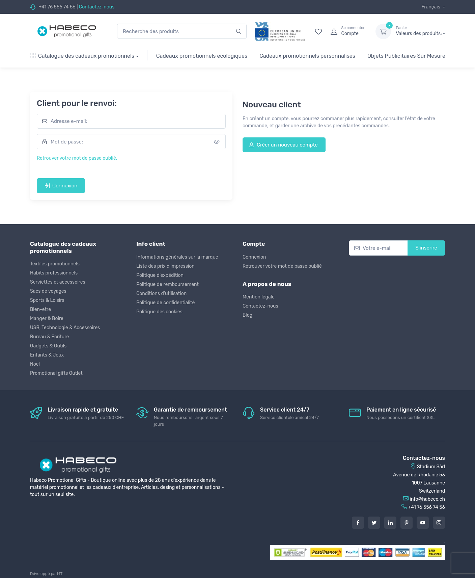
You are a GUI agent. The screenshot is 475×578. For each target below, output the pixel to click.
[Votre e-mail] (378, 248)
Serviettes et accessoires (57, 282)
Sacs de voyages (48, 291)
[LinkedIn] (390, 523)
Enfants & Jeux (47, 355)
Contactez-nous (97, 7)
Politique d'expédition (160, 275)
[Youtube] (423, 523)
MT (59, 573)
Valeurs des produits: (420, 31)
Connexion (61, 186)
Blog (247, 315)
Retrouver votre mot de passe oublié (282, 266)
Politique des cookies (159, 312)
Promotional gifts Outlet (56, 373)
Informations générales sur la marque (177, 257)
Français (431, 7)
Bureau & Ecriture (49, 337)
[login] (346, 31)
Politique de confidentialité (165, 303)
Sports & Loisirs (47, 300)
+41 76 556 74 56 (56, 7)
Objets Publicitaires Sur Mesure (406, 56)
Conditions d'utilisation (161, 293)
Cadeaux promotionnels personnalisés (307, 56)
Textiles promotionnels (55, 264)
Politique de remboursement (167, 284)
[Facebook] (358, 523)
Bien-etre (40, 309)
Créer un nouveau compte (283, 145)
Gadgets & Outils (48, 346)
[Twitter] (374, 523)
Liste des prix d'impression (165, 266)
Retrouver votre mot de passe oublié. (77, 158)
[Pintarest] (406, 523)
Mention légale (259, 297)
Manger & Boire (46, 318)
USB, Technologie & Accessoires (65, 328)
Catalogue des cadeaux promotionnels (82, 56)
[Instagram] (439, 523)
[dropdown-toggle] (383, 31)
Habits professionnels (54, 273)
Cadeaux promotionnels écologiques (201, 56)
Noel (35, 364)
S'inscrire (426, 248)
